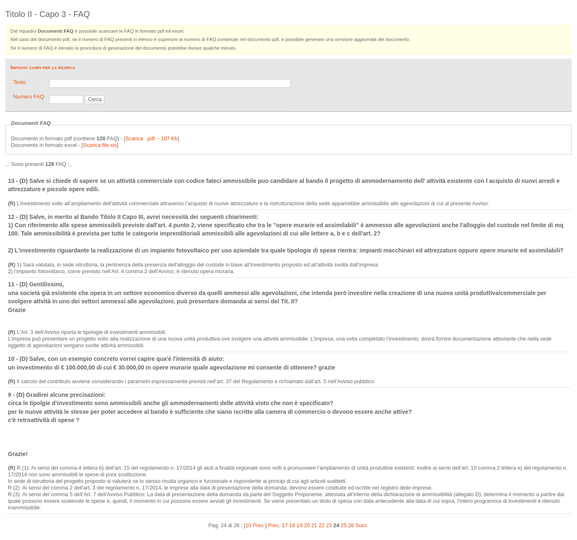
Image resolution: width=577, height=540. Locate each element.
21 (314, 525)
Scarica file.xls (100, 145)
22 (321, 525)
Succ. (362, 525)
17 (285, 525)
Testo (19, 82)
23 (329, 525)
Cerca (94, 99)
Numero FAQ (28, 97)
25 (343, 525)
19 (300, 525)
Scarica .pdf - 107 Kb (151, 138)
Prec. (274, 525)
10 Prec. (255, 525)
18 (292, 525)
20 (307, 525)
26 (351, 525)
